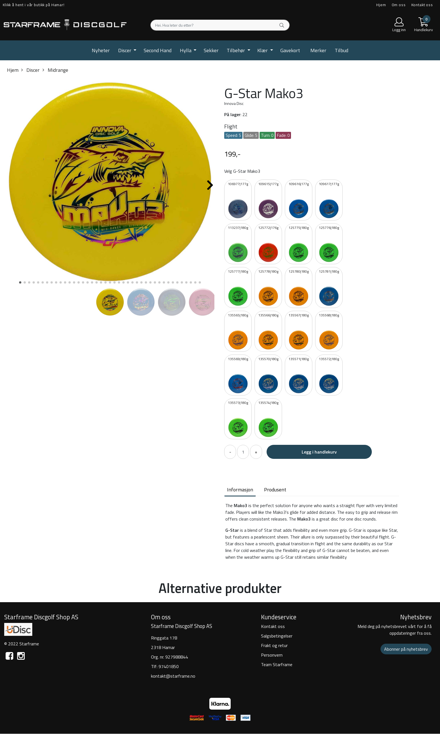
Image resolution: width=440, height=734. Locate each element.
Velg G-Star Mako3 (242, 171)
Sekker (211, 50)
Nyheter (101, 50)
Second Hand (157, 50)
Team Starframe (276, 664)
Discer (125, 50)
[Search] (220, 25)
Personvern (272, 655)
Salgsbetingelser (276, 635)
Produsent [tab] (275, 489)
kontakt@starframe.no (173, 676)
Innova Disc (234, 103)
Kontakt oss (422, 5)
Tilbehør (236, 50)
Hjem (381, 5)
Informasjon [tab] (240, 489)
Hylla (186, 50)
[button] (20, 282)
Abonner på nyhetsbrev (406, 649)
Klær (263, 50)
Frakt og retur (274, 645)
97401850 (169, 666)
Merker (318, 50)
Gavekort (290, 50)
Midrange (55, 70)
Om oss (399, 5)
